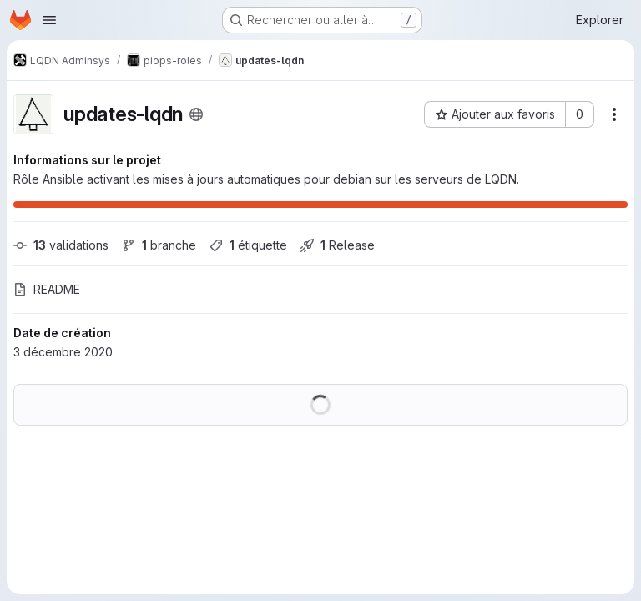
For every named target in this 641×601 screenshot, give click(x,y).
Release (337, 245)
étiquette (248, 245)
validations (61, 245)
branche (159, 245)
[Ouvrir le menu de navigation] (49, 20)
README (46, 289)
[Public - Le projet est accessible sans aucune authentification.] (196, 114)
